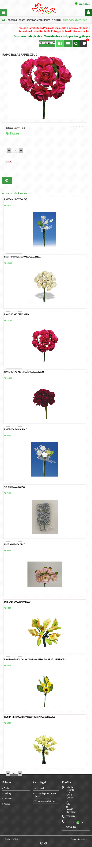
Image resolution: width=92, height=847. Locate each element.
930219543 (70, 816)
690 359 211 (71, 822)
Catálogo (8, 793)
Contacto (8, 798)
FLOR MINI (56, 20)
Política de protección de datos (45, 794)
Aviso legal (39, 788)
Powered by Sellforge (79, 839)
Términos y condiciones (44, 801)
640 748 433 (71, 827)
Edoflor (7, 788)
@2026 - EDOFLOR (12, 839)
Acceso (7, 804)
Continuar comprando (74, 180)
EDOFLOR (12, 20)
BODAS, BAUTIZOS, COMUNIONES (34, 20)
